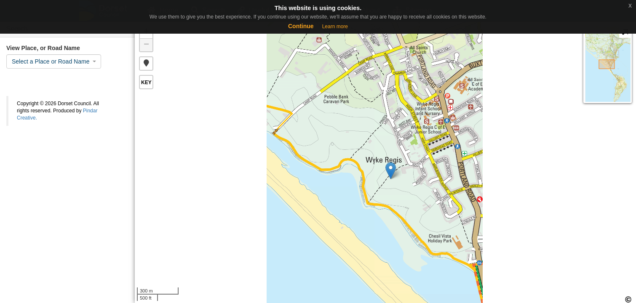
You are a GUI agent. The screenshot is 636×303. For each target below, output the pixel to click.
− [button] (146, 45)
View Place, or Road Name (43, 48)
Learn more (335, 26)
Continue (301, 26)
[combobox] (53, 61)
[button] (146, 63)
